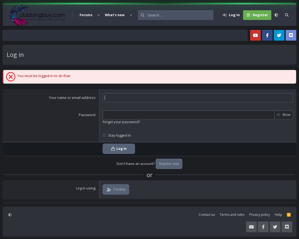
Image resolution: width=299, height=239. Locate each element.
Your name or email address (72, 97)
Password (87, 114)
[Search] (180, 15)
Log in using (85, 188)
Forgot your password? (121, 121)
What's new (114, 15)
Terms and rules (232, 214)
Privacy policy (259, 214)
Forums (86, 15)
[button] (99, 15)
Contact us (207, 214)
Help (278, 214)
